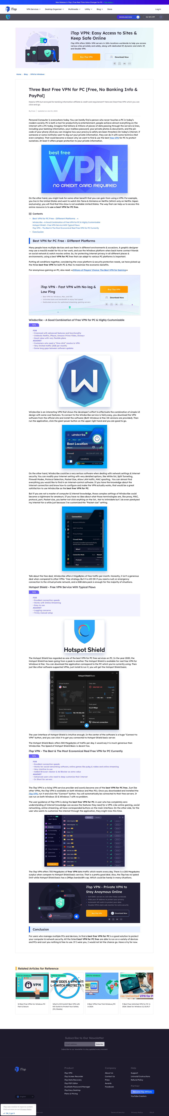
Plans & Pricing (71, 1093)
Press (107, 1080)
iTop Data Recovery (73, 1080)
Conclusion (38, 232)
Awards (108, 1083)
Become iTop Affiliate (142, 1092)
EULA (152, 1112)
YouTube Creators (138, 1096)
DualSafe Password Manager (77, 1087)
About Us (109, 1073)
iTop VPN (33, 793)
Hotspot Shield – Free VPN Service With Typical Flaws (56, 225)
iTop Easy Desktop (72, 1090)
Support (134, 1073)
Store (109, 9)
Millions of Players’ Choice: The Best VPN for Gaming (99, 270)
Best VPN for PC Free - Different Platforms (55, 218)
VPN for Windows (37, 74)
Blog (26, 74)
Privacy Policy (137, 1112)
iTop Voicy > (108, 2)
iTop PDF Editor (71, 1083)
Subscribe (99, 1044)
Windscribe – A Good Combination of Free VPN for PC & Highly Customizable (66, 222)
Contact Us (110, 1076)
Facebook (109, 1087)
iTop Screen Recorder (73, 1076)
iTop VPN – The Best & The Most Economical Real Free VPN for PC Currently (66, 228)
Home (18, 74)
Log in (158, 9)
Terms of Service (117, 1112)
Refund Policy (137, 1080)
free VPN (114, 138)
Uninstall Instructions (140, 1076)
